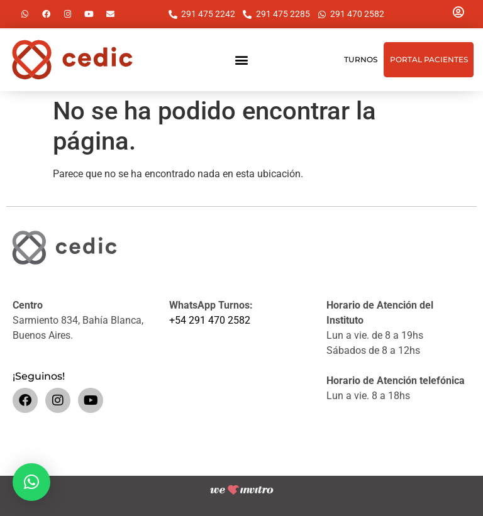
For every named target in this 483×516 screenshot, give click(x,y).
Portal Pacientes (429, 59)
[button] (241, 60)
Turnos (360, 59)
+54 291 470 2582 (209, 320)
